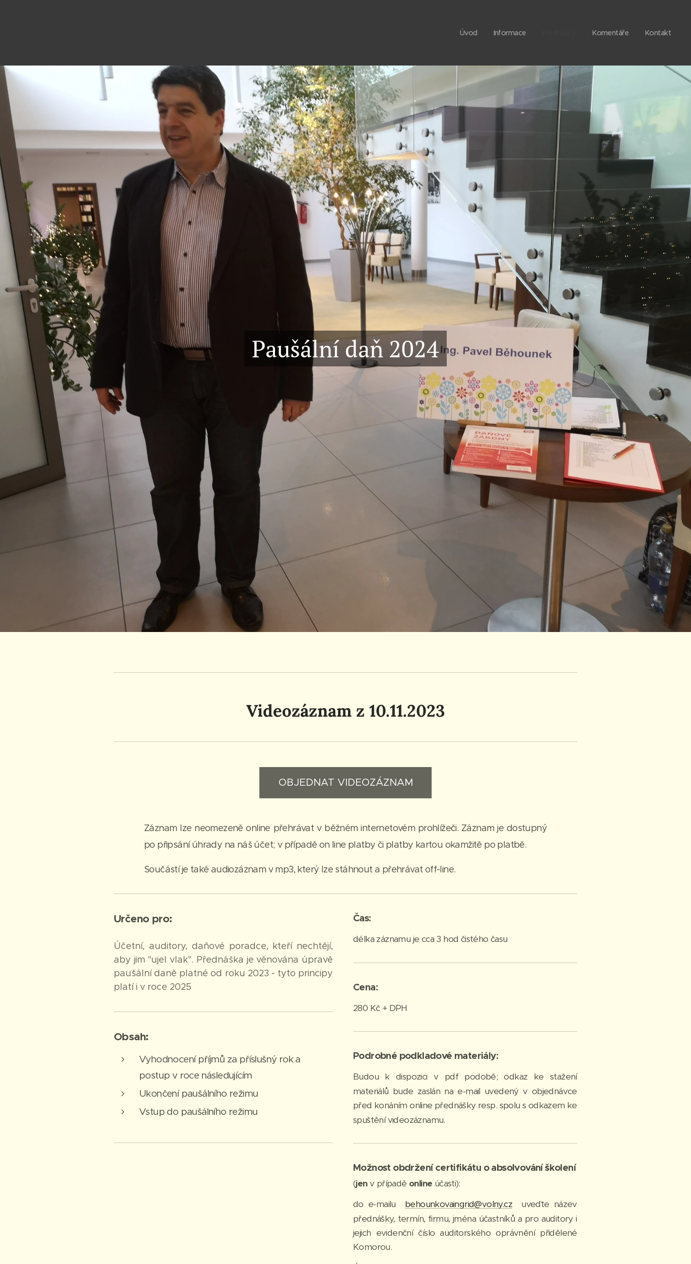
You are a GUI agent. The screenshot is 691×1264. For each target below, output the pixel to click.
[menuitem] (460, 32)
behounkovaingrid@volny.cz (458, 1204)
